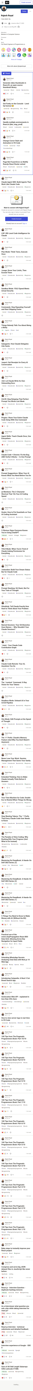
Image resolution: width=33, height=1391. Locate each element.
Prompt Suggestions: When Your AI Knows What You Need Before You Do (16, 474)
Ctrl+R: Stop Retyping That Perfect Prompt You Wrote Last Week (15, 400)
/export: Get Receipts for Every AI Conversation (14, 363)
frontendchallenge (7, 1002)
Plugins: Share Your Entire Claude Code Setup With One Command (14, 419)
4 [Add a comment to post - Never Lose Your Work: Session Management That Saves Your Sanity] (11, 767)
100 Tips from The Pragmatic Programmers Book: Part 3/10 (13, 1186)
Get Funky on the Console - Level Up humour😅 (16, 105)
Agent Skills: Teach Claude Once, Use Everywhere (16, 437)
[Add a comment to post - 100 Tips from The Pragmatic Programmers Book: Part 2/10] (5, 1217)
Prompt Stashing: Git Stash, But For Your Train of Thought (15, 589)
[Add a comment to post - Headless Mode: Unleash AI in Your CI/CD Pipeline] (4, 709)
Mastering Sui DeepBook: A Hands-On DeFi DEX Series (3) (16, 861)
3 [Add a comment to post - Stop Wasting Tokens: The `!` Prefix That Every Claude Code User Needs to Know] (9, 827)
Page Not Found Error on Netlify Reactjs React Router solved (15, 163)
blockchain (14, 865)
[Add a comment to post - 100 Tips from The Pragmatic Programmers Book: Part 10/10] (5, 1047)
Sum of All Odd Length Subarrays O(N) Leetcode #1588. (14, 1368)
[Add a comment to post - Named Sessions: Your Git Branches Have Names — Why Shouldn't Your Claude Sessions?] (3, 635)
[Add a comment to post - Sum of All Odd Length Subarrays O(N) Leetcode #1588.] (4, 1377)
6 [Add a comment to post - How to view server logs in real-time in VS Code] (11, 1026)
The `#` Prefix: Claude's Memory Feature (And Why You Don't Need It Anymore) (15, 740)
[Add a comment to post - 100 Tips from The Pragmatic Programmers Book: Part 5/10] (5, 1153)
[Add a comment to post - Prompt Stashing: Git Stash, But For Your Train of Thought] (3, 596)
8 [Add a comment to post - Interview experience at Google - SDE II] (10, 1357)
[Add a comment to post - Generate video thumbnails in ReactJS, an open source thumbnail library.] (6, 93)
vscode (5, 146)
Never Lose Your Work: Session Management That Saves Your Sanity (16, 759)
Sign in (25, 223)
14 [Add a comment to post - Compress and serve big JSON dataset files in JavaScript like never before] (11, 1278)
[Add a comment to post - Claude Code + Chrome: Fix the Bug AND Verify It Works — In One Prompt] (3, 463)
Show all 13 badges (16, 59)
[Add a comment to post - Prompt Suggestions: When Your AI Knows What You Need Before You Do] (5, 481)
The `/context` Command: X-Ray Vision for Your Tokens (14, 683)
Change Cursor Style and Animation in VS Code (13, 142)
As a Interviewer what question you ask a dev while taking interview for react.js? (15, 1308)
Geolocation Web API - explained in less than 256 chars (15, 998)
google (17, 1350)
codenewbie (17, 127)
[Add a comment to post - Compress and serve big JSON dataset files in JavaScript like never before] (4, 1277)
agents (7, 330)
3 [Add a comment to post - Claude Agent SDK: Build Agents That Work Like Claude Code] (11, 191)
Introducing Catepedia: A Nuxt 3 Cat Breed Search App (15, 979)
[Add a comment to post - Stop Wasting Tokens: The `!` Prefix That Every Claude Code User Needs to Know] (4, 827)
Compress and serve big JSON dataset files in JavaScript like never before (15, 1269)
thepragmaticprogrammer (14, 1041)
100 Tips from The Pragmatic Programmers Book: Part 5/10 (13, 1143)
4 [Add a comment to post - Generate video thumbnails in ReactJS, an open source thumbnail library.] (11, 94)
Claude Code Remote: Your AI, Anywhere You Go (13, 665)
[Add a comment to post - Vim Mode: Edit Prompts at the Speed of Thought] (3, 727)
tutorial (17, 90)
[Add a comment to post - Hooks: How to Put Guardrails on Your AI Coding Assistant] (3, 520)
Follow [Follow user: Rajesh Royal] (24, 11)
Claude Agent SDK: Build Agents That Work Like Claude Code (16, 183)
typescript (21, 1332)
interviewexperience (7, 1353)
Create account (26, 2)
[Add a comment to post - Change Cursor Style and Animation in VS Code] (6, 152)
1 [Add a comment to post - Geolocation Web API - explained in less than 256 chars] (11, 1008)
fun (21, 109)
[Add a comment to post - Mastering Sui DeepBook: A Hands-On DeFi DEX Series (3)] (5, 869)
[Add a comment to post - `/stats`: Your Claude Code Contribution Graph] (3, 653)
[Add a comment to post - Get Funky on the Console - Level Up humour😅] (6, 112)
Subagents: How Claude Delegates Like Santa (15, 345)
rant (17, 330)
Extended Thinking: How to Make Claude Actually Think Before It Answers (14, 779)
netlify (26, 167)
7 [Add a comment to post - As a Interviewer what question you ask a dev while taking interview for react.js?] (10, 1317)
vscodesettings (7, 148)
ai (2, 330)
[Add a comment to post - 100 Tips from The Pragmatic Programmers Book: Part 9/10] (5, 1090)
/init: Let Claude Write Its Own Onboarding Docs (13, 382)
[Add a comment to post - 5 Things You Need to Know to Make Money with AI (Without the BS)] (5, 924)
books (25, 1041)
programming (15, 109)
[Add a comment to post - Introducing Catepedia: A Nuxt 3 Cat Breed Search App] (5, 986)
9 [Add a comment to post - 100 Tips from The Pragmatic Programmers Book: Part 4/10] (11, 1175)
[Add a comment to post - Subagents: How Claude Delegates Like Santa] (3, 352)
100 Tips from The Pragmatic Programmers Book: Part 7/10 (13, 1101)
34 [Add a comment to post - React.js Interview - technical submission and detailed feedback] (11, 1335)
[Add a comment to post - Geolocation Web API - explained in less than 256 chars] (5, 1008)
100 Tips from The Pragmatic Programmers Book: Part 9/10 (13, 1080)
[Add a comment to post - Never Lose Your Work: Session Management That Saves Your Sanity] (5, 767)
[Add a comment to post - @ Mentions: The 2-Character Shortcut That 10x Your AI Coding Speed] (3, 502)
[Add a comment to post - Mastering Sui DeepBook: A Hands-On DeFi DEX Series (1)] (3, 906)
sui (9, 865)
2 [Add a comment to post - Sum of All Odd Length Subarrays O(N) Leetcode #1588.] (10, 1378)
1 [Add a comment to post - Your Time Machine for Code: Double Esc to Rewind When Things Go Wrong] (8, 806)
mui (20, 944)
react (12, 90)
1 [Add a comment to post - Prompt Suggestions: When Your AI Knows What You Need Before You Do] (11, 482)
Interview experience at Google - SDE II (16, 1346)
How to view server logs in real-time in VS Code (15, 1019)
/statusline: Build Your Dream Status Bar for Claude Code (15, 571)
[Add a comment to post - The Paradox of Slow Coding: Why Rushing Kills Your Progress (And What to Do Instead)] (5, 850)
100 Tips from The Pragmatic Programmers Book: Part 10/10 (13, 1037)
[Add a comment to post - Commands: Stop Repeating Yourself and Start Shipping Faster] (3, 315)
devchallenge (18, 1002)
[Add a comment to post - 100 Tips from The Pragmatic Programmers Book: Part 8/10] (5, 1068)
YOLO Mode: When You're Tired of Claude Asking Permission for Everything (14, 551)
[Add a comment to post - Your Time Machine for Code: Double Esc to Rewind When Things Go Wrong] (3, 806)
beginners (28, 187)
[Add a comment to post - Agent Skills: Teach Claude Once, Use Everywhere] (3, 444)
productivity (25, 90)
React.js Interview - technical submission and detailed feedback (14, 1328)
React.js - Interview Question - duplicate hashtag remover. (13, 1289)
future (13, 330)
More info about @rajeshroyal (16, 66)
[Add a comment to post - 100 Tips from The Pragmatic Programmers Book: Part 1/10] (5, 1238)
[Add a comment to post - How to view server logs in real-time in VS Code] (5, 1026)
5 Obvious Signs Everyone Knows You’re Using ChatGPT (14, 531)
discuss (4, 535)
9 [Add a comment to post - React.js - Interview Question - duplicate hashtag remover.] (10, 1296)
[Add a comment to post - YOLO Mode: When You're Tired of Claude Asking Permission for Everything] (3, 559)
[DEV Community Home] (7, 2)
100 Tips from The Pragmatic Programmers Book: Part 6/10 (13, 1122)
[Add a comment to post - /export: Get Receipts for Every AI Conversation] (3, 371)
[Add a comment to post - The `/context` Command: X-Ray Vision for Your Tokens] (3, 690)
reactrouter (11, 167)
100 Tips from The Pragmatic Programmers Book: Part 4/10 (13, 1165)
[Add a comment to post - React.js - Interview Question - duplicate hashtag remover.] (4, 1296)
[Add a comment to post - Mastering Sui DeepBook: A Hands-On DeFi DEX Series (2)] (3, 887)
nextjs (11, 965)
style (18, 146)
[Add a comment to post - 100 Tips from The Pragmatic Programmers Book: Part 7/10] (5, 1111)
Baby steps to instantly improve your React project (15, 1249)
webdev (4, 847)
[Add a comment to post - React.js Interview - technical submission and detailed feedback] (5, 1335)
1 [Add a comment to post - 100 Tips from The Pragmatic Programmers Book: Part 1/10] (11, 1238)
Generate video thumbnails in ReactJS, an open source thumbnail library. (14, 85)
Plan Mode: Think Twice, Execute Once (14, 253)
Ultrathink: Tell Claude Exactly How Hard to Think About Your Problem (15, 607)
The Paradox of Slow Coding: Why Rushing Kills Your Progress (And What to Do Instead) (14, 839)
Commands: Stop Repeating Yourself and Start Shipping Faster (16, 308)
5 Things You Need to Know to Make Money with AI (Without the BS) (15, 917)
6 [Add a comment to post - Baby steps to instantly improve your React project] (11, 1257)
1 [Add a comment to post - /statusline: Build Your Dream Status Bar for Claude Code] (8, 578)
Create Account (16, 219)
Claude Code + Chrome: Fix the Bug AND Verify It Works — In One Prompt (16, 456)
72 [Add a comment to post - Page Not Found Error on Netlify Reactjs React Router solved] (14, 170)
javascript (6, 90)
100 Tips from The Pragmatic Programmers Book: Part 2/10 (13, 1207)
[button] (3, 50)
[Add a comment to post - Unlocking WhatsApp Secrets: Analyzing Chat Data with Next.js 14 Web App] (5, 968)
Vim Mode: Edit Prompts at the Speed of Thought (16, 720)
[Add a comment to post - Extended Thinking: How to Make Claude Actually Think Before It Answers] (3, 787)
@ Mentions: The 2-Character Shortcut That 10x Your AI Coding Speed (14, 494)
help (3, 1313)
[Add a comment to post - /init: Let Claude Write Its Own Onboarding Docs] (3, 389)
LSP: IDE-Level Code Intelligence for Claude (15, 234)
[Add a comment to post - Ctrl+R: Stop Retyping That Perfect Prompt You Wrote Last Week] (3, 407)
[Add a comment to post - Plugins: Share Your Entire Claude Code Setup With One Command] (3, 426)
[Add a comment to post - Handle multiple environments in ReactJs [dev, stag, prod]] (6, 130)
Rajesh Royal (10, 78)
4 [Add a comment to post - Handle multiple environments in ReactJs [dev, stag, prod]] (13, 131)
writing (11, 1274)
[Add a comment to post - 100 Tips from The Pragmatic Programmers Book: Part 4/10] (5, 1174)
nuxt (10, 983)
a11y (15, 944)
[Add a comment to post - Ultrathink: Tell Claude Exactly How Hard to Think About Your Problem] (4, 615)
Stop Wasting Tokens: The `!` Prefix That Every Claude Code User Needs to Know (15, 818)
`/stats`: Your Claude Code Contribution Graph (11, 646)
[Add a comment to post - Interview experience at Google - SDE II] (4, 1356)
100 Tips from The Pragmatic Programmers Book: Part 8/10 (13, 1059)
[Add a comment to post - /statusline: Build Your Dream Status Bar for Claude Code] (3, 578)
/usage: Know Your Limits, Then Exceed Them (13, 271)
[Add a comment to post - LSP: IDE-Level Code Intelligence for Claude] (3, 241)
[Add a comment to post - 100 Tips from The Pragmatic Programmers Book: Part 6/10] (5, 1132)
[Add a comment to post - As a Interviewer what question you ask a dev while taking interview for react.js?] (4, 1317)
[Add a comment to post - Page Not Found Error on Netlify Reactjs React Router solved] (7, 170)
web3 (21, 865)
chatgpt (16, 535)
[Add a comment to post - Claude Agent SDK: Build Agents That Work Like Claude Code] (5, 190)
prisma (16, 965)
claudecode (11, 187)
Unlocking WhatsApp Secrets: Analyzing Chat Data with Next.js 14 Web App (15, 959)
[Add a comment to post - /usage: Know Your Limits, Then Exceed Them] (3, 278)
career (22, 921)
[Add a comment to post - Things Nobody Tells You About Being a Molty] (5, 333)
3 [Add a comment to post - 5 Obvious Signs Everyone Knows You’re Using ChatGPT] (11, 539)
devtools (20, 1023)
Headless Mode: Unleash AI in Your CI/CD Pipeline (15, 702)
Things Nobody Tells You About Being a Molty (16, 326)
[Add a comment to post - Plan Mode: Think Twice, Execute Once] (3, 260)
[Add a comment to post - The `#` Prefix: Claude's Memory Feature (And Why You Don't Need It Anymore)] (3, 748)
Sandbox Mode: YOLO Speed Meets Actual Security (15, 290)
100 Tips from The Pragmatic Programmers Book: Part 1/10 (13, 1228)
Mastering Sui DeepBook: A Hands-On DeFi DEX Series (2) (16, 880)
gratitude (4, 1274)
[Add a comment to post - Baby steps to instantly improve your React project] (5, 1256)
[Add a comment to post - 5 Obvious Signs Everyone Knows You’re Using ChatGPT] (5, 539)
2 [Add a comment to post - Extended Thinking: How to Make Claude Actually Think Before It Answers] (8, 788)
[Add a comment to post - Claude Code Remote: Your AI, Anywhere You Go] (3, 672)
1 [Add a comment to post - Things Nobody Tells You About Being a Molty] (11, 334)
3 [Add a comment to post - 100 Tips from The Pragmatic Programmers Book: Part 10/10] (11, 1048)
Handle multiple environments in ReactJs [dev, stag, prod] (16, 123)
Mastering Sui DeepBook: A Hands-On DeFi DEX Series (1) (16, 898)
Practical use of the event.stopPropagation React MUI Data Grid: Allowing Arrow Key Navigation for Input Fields (14, 937)
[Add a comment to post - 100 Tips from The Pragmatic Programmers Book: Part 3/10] (5, 1196)
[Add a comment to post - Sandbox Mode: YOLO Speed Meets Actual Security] (3, 297)
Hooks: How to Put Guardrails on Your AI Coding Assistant (16, 513)
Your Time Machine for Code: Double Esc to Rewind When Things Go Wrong (16, 799)
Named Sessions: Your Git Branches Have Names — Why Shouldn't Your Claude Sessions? (15, 627)
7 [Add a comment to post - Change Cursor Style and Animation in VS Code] (13, 152)
